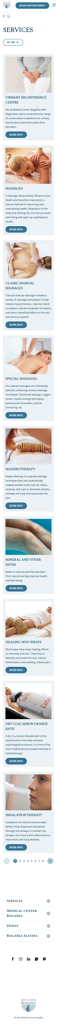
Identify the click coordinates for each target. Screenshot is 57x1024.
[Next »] (50, 861)
